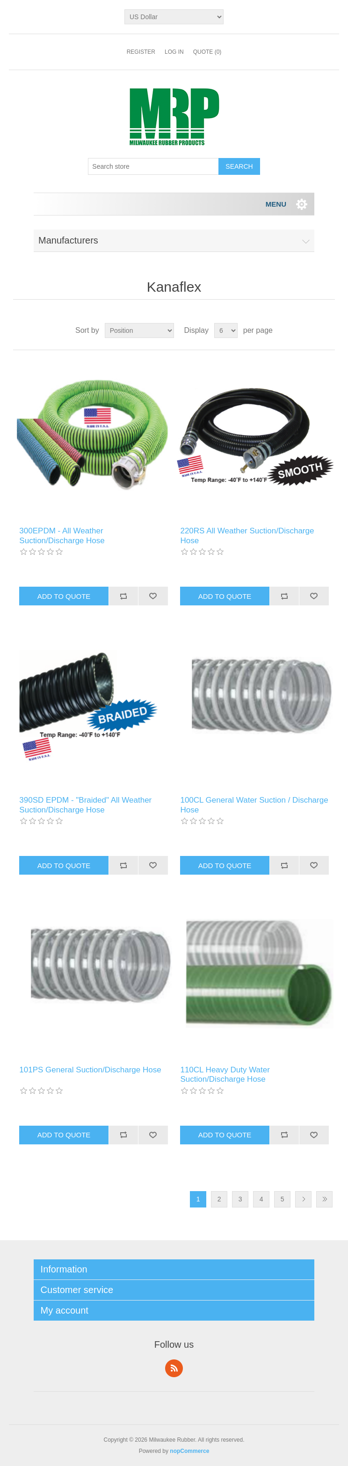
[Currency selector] (174, 16)
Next (303, 1199)
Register (141, 52)
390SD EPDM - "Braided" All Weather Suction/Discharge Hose (85, 805)
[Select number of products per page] (226, 330)
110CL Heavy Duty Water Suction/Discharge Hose (224, 1074)
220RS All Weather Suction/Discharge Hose (247, 535)
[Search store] (153, 166)
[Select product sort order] (139, 330)
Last (324, 1199)
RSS (174, 1368)
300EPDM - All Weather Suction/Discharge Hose (61, 535)
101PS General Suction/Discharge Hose (90, 1069)
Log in (174, 52)
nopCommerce (189, 1451)
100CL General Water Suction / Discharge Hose (254, 805)
